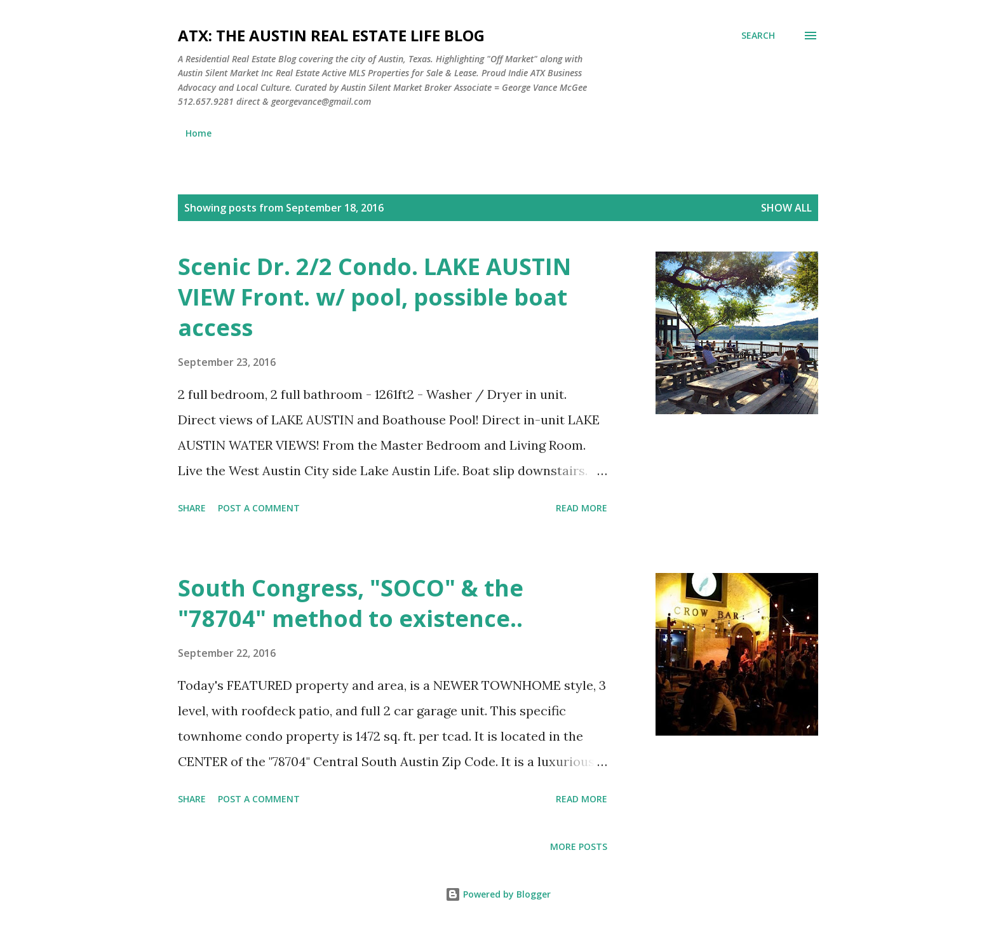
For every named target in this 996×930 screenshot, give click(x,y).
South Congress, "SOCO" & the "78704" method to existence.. (350, 603)
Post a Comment (259, 508)
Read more (581, 508)
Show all (786, 208)
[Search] (758, 35)
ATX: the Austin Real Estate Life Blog (331, 35)
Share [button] (192, 508)
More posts (578, 846)
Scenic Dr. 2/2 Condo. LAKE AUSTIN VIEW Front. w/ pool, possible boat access (374, 297)
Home (198, 133)
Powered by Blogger (498, 894)
